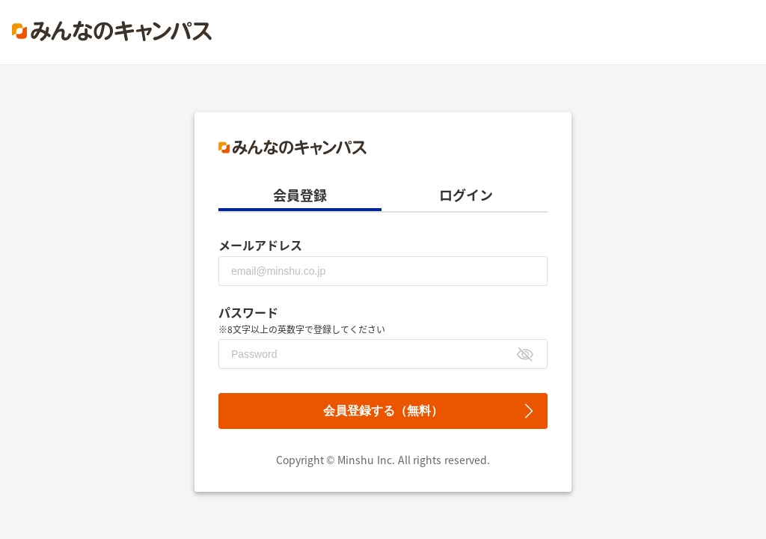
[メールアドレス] (383, 271)
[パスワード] (383, 354)
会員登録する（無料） (383, 410)
